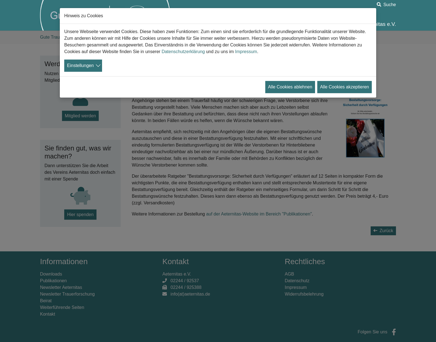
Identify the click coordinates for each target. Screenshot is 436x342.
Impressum (246, 51)
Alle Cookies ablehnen (290, 87)
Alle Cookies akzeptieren (344, 87)
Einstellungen (80, 65)
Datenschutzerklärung (183, 51)
